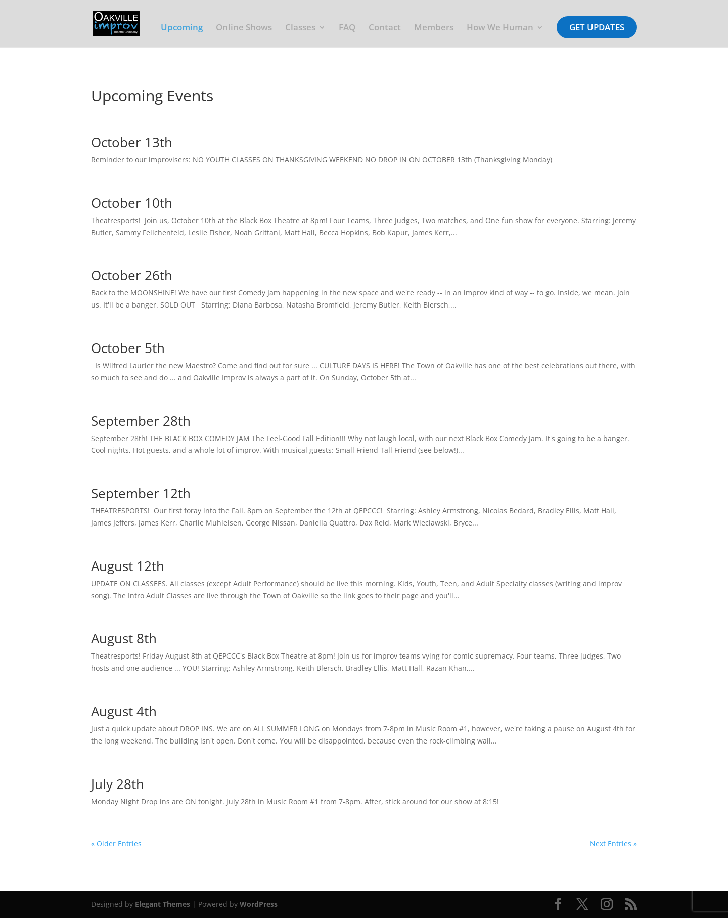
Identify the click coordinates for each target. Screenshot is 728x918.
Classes (300, 28)
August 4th (124, 711)
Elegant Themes (162, 904)
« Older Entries (116, 843)
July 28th (117, 784)
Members (433, 28)
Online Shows (244, 28)
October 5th (128, 348)
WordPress (259, 904)
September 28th (141, 421)
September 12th (141, 493)
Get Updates (596, 27)
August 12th (127, 566)
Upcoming (182, 28)
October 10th (131, 203)
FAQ (347, 28)
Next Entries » (613, 843)
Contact (385, 28)
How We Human (500, 28)
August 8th (124, 638)
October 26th (131, 275)
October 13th (131, 142)
